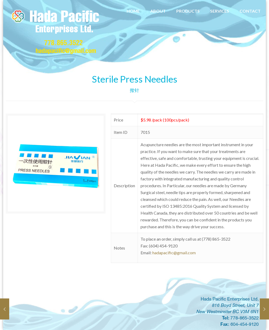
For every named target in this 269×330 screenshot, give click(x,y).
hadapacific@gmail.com (174, 252)
